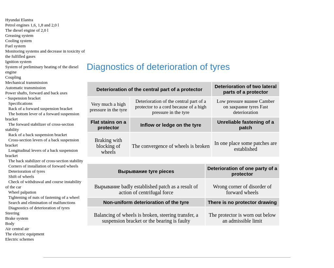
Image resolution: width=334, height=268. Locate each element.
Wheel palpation (22, 192)
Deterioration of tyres (26, 171)
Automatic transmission (25, 87)
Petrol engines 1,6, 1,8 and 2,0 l (32, 25)
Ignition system (18, 61)
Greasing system (19, 35)
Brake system (16, 218)
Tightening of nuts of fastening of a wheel (44, 197)
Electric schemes (19, 239)
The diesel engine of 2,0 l (26, 30)
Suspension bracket (24, 98)
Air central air (17, 228)
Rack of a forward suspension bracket (40, 108)
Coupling (13, 77)
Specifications (20, 103)
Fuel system (15, 45)
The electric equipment (24, 233)
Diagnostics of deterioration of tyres (39, 207)
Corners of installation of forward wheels (43, 166)
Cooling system (18, 40)
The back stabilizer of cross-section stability (45, 160)
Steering (12, 213)
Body (9, 223)
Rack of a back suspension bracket (37, 134)
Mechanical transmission (26, 82)
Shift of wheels (21, 176)
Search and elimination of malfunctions (41, 202)
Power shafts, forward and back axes (36, 92)
